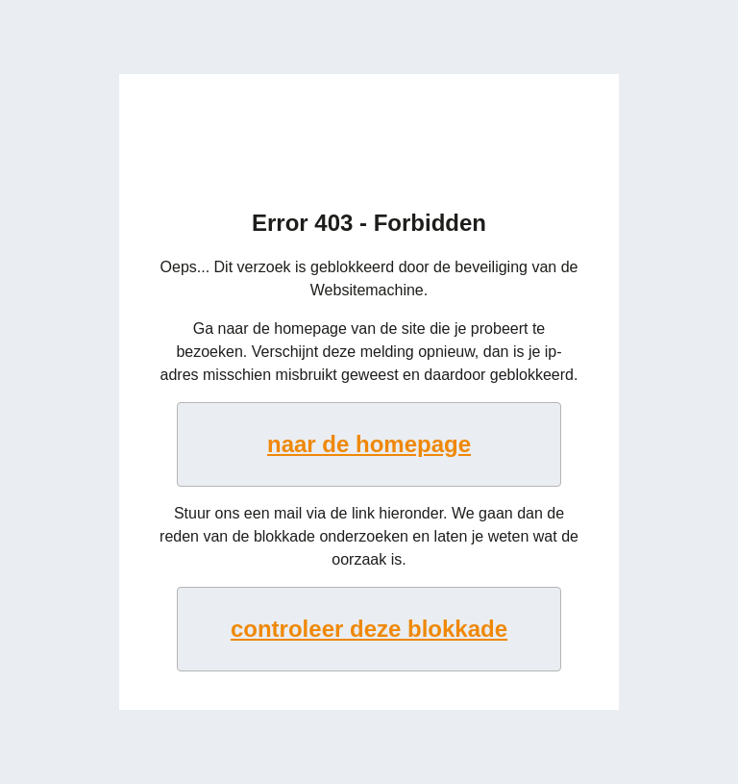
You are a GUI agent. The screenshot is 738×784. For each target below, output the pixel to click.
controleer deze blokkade (369, 629)
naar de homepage (369, 444)
